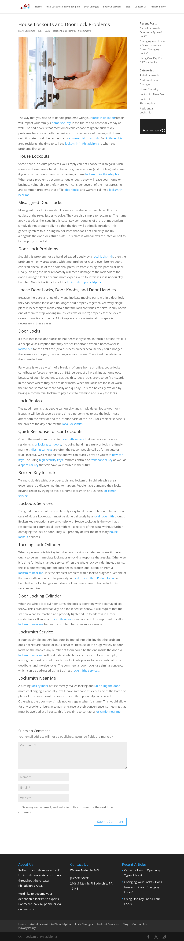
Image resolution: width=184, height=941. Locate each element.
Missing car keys (41, 449)
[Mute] (161, 130)
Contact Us (141, 7)
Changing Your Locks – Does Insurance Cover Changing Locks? (152, 47)
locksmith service (72, 439)
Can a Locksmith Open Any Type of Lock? (151, 32)
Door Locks (29, 331)
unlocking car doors (48, 444)
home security (61, 123)
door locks (72, 190)
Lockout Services (112, 7)
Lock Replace (31, 401)
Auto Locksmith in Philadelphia (63, 7)
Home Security (149, 89)
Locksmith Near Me (37, 678)
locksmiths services (86, 670)
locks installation (103, 118)
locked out (25, 349)
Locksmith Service (35, 632)
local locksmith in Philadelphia (93, 578)
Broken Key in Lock (36, 472)
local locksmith (103, 256)
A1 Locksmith (29, 30)
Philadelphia (114, 138)
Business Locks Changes (149, 82)
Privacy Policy (158, 7)
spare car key (29, 465)
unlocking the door (107, 686)
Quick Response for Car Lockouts (50, 431)
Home (38, 7)
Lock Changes (91, 7)
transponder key (101, 460)
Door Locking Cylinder (39, 596)
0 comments (84, 30)
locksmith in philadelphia (84, 282)
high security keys (51, 460)
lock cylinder (39, 686)
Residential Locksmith (64, 30)
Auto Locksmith (149, 75)
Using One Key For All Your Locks (151, 60)
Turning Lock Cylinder (39, 544)
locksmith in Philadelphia (82, 143)
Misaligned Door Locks (40, 202)
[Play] (143, 130)
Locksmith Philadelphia (147, 101)
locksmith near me (30, 573)
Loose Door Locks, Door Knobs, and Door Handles (67, 290)
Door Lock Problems (38, 249)
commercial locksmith (84, 138)
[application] (153, 126)
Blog (128, 7)
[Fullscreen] (163, 130)
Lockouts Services (35, 503)
